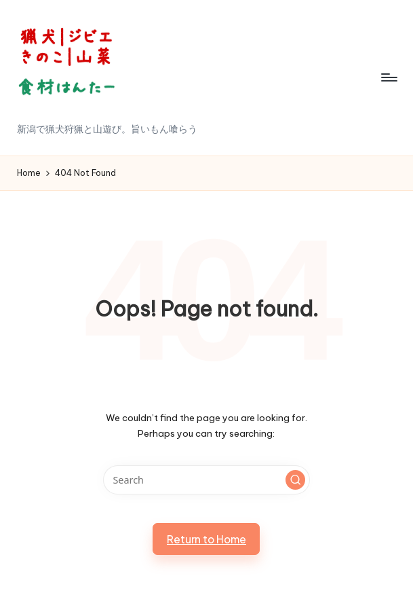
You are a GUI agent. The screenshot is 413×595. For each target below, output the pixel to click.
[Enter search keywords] (206, 479)
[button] (296, 480)
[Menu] (388, 77)
